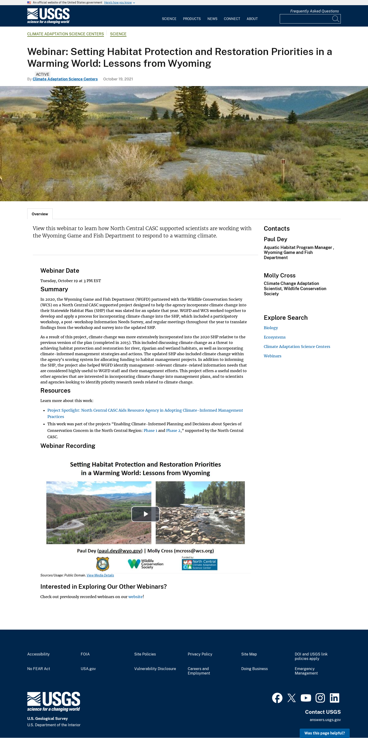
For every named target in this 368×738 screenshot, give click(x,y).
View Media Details (100, 575)
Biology (271, 327)
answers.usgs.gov (325, 720)
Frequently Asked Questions (314, 11)
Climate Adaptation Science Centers (65, 34)
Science (169, 19)
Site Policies (145, 654)
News (212, 19)
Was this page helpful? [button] (324, 733)
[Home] (48, 22)
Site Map (249, 654)
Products (192, 19)
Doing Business (254, 669)
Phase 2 (173, 430)
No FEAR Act (38, 669)
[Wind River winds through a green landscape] (184, 143)
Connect (232, 19)
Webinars (272, 356)
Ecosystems (275, 337)
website (135, 596)
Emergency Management (306, 671)
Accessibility (38, 654)
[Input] (310, 19)
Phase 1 (150, 430)
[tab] (40, 213)
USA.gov (88, 669)
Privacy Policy (200, 654)
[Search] (336, 19)
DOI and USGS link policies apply (311, 656)
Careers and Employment (199, 671)
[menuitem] (169, 16)
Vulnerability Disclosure (155, 669)
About (252, 19)
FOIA (85, 654)
